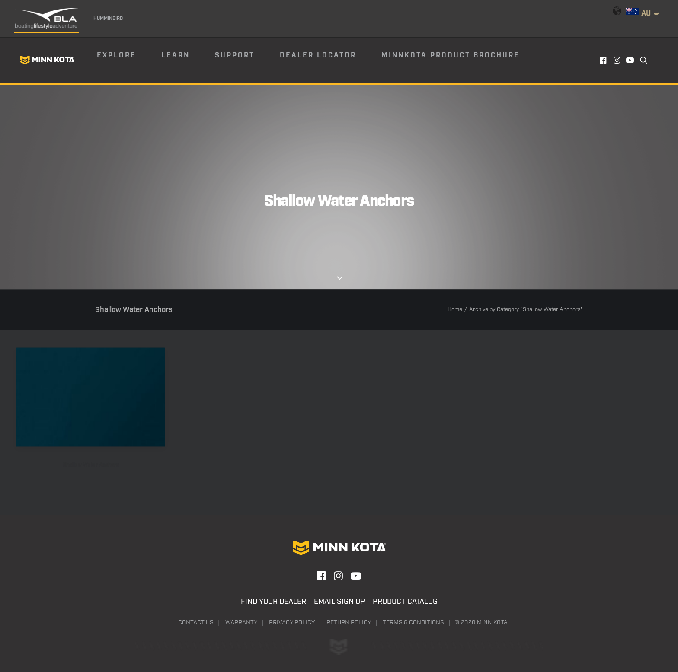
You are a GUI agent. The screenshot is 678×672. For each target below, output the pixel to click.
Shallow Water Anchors (91, 476)
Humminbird (108, 19)
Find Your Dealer (273, 601)
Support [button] (235, 55)
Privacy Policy (292, 623)
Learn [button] (175, 55)
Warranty (241, 623)
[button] (603, 60)
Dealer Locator (318, 55)
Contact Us (196, 623)
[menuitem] (128, 60)
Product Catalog (405, 601)
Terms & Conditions (413, 623)
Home (455, 309)
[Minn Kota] (47, 60)
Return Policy (348, 623)
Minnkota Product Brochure (450, 55)
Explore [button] (116, 55)
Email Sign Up (339, 601)
